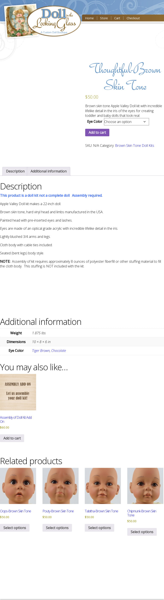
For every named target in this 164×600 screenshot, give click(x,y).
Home (89, 18)
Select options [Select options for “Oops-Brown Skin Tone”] (14, 527)
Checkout (133, 18)
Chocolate (58, 350)
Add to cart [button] (12, 438)
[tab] (15, 171)
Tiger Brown (41, 350)
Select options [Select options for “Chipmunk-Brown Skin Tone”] (142, 532)
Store (104, 18)
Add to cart (97, 132)
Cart (117, 18)
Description (15, 171)
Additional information (49, 171)
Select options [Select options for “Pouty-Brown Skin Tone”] (57, 527)
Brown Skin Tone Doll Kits (134, 145)
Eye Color (94, 121)
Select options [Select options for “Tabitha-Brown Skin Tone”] (99, 527)
